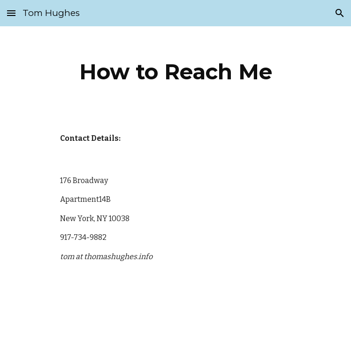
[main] (175, 72)
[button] (11, 13)
